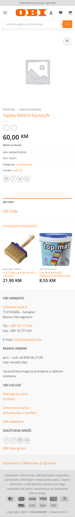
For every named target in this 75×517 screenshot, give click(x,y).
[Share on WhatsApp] (6, 179)
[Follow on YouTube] (27, 440)
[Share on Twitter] (20, 179)
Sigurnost (49, 463)
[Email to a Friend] (27, 179)
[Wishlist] (61, 12)
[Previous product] (14, 128)
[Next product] (6, 128)
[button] (5, 12)
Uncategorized (30, 109)
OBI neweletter (13, 421)
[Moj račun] (51, 12)
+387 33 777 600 (20, 326)
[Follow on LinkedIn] (20, 440)
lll (67, 512)
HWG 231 (18, 170)
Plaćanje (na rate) (15, 394)
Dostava (9, 399)
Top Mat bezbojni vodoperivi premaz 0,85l (54, 274)
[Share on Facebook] (13, 179)
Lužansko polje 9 (15, 307)
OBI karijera (31, 463)
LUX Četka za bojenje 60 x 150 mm (19, 274)
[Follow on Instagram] (13, 440)
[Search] (67, 24)
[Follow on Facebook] (6, 440)
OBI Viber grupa (14, 448)
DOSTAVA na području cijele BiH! (37, 3)
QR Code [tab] (8, 202)
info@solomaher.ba (27, 339)
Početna (9, 109)
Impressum (11, 463)
